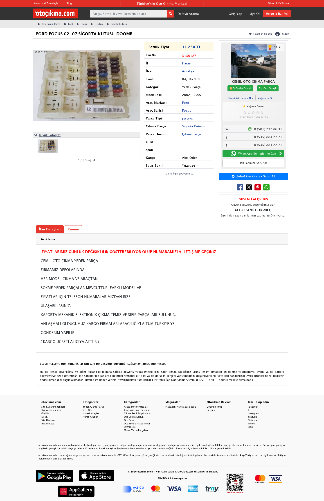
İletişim (211, 410)
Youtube (252, 416)
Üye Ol (255, 13)
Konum (73, 229)
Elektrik (97, 24)
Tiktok (251, 423)
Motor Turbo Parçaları (136, 430)
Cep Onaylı (268, 88)
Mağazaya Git (265, 98)
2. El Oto (87, 410)
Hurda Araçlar (90, 416)
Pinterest (253, 420)
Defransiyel (130, 427)
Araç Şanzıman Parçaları (137, 410)
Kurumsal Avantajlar (47, 3)
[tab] (162, 239)
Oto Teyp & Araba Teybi (137, 423)
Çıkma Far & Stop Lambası (138, 413)
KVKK (44, 416)
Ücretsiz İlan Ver (277, 13)
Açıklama (48, 239)
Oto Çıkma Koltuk (134, 416)
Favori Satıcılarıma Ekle (241, 98)
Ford (68, 24)
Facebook (253, 406)
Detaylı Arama (188, 13)
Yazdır (282, 34)
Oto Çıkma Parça (49, 24)
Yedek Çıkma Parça (93, 406)
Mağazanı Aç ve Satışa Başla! (181, 406)
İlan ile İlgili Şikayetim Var (180, 173)
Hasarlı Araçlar (91, 413)
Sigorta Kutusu (117, 24)
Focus (82, 24)
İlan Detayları (50, 229)
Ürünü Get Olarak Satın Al (253, 176)
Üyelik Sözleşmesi (51, 410)
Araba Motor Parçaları (136, 406)
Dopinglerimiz (214, 406)
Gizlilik (45, 413)
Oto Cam (129, 420)
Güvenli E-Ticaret (279, 3)
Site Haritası (48, 420)
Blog (69, 3)
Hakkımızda (47, 423)
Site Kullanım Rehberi (53, 406)
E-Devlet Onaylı (240, 88)
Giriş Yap (235, 13)
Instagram (253, 413)
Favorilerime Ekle (260, 33)
